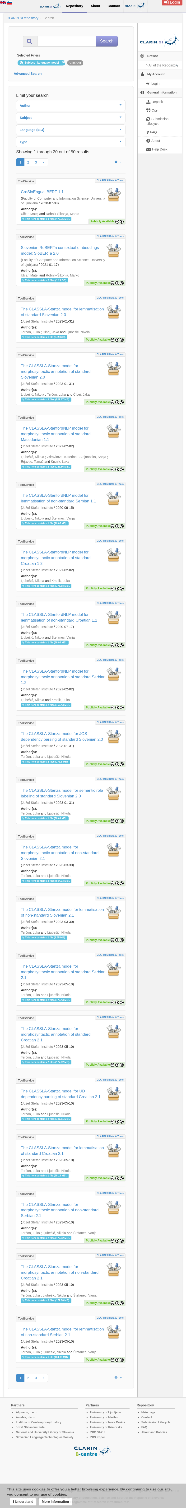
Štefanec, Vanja (63, 518)
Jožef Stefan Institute (37, 321)
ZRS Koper (97, 1437)
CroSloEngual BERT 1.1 (42, 192)
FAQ (144, 1427)
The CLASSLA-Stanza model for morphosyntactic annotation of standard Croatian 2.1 (56, 1034)
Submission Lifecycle (156, 1422)
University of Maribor (104, 1417)
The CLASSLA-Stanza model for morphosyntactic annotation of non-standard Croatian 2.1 (59, 1272)
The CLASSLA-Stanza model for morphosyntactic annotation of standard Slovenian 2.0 (56, 371)
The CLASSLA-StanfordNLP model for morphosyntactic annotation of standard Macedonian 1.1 (56, 434)
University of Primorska (106, 1427)
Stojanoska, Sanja (92, 457)
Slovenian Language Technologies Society (45, 1437)
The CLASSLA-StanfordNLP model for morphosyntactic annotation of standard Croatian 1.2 (56, 558)
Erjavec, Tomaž (32, 462)
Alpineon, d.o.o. (26, 1412)
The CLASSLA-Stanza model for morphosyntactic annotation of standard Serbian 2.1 (63, 972)
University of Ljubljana (105, 1412)
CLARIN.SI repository (22, 18)
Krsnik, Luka (60, 462)
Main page (148, 1412)
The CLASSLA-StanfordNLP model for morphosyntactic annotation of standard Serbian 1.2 (63, 677)
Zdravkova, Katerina (62, 457)
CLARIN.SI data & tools (110, 180)
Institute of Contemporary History (38, 1422)
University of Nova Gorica (107, 1422)
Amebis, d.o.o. (25, 1417)
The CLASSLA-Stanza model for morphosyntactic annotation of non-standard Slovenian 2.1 (59, 853)
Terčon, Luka (30, 332)
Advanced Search (28, 73)
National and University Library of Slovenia (45, 1432)
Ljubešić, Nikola (78, 332)
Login (172, 2)
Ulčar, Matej (29, 214)
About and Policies (154, 1432)
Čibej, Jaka (51, 332)
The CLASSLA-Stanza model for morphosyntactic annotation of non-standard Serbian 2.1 (59, 1210)
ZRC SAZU (97, 1432)
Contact (146, 1417)
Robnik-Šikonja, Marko (62, 214)
